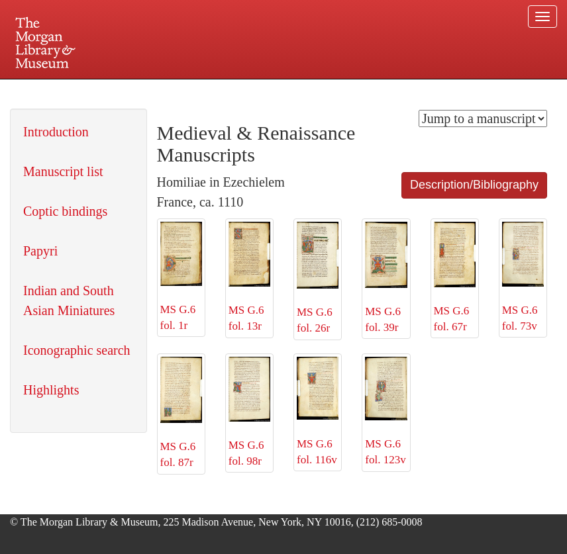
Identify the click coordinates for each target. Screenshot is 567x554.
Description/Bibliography (474, 184)
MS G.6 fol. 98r (249, 412)
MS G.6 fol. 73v (523, 277)
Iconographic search (76, 350)
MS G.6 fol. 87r (181, 413)
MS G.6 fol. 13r (249, 277)
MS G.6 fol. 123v (386, 412)
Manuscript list (63, 171)
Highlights (51, 390)
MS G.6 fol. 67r (455, 277)
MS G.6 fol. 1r (181, 277)
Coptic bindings (65, 211)
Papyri (40, 251)
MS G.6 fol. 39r (386, 278)
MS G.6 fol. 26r (317, 278)
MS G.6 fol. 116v (317, 411)
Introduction (56, 131)
